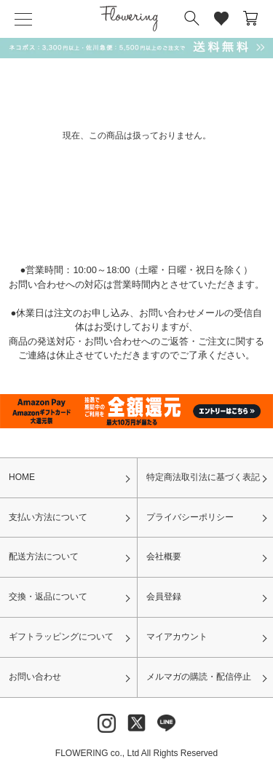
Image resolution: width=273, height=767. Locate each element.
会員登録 (163, 596)
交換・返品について (48, 596)
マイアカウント (176, 637)
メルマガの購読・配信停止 (198, 677)
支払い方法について (48, 517)
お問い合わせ (35, 677)
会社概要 (163, 556)
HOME (22, 477)
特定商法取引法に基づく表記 (203, 477)
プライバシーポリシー (190, 517)
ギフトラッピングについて (61, 637)
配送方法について (44, 556)
